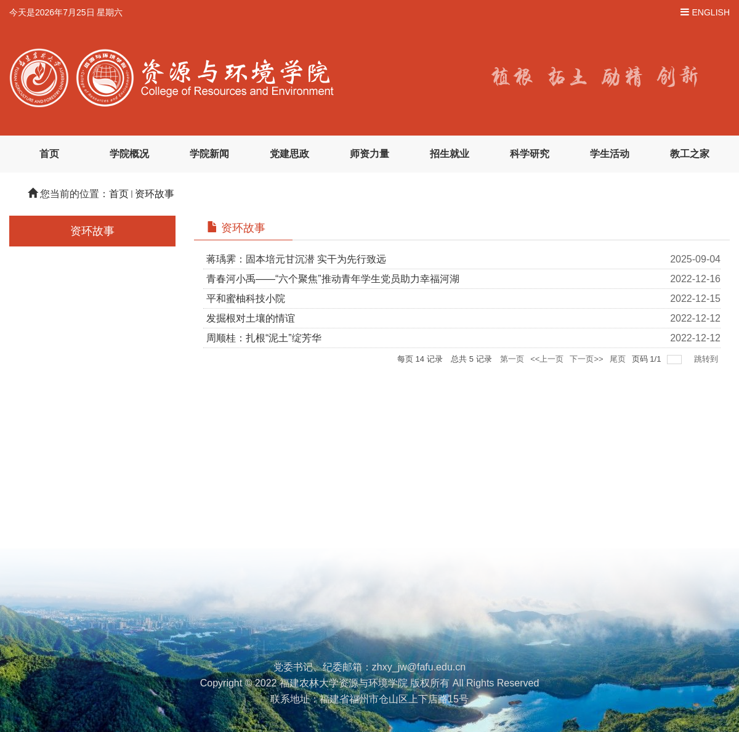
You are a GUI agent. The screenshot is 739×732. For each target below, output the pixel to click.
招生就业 (449, 153)
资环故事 (154, 194)
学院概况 (129, 153)
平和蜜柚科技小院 (245, 298)
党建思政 (289, 153)
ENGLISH (711, 12)
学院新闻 (209, 153)
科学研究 (529, 153)
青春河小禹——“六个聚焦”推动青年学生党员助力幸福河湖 (332, 279)
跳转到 (707, 359)
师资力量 (369, 153)
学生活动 (609, 153)
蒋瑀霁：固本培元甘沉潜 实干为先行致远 (296, 259)
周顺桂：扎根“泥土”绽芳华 (263, 338)
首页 (49, 153)
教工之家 (689, 153)
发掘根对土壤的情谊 (250, 318)
